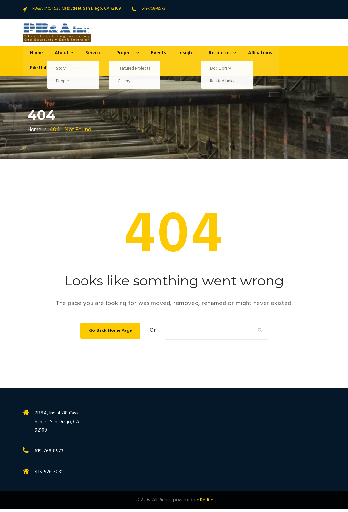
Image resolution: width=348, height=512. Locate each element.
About (59, 54)
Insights (174, 54)
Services (87, 54)
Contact (73, 70)
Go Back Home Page (110, 333)
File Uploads (41, 70)
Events (147, 54)
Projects (118, 54)
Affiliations (242, 54)
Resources (207, 54)
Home (33, 54)
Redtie (207, 503)
